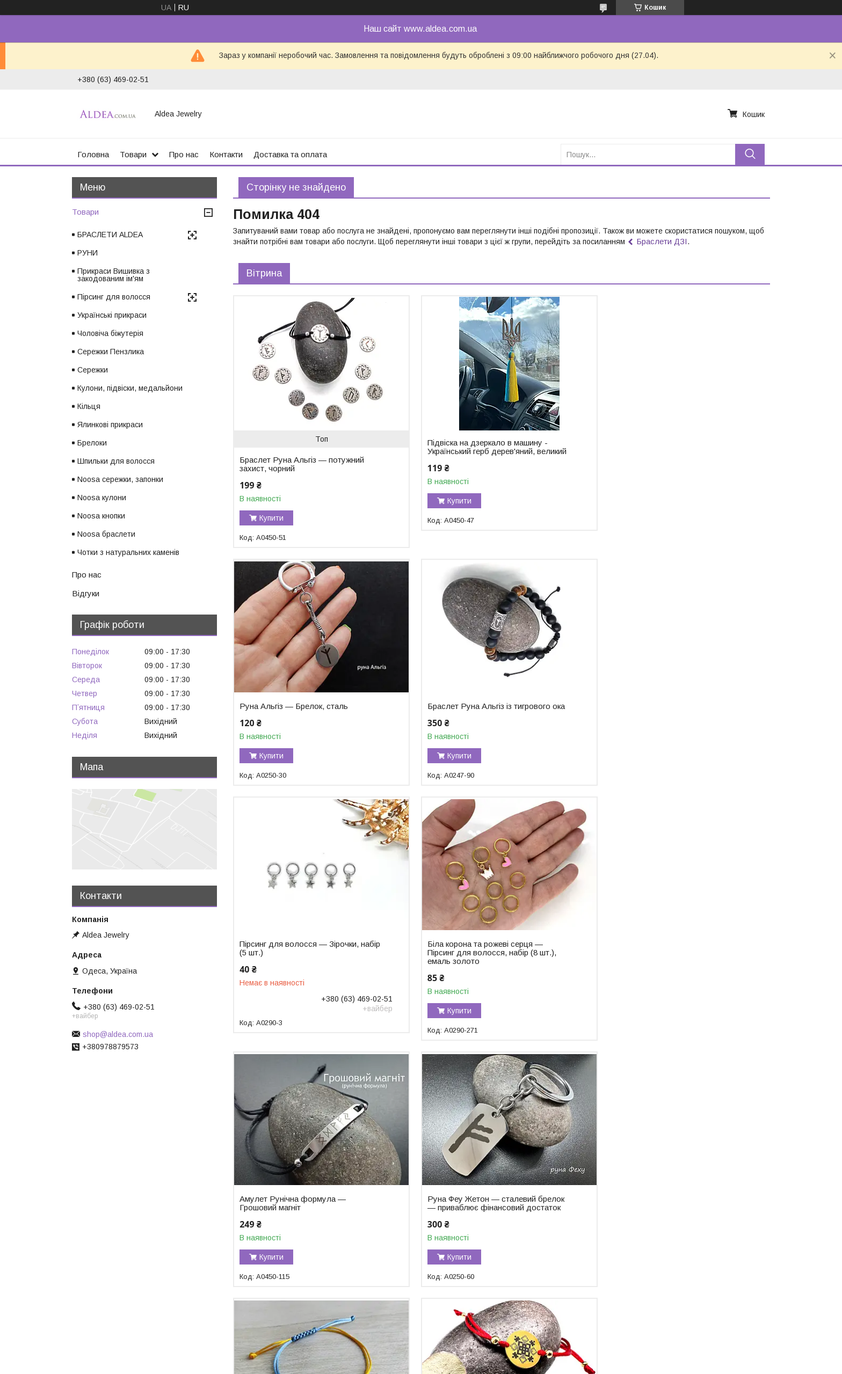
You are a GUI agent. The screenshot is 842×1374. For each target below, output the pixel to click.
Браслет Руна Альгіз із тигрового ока (300, 710)
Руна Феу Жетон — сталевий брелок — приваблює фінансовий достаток (490, 965)
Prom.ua (471, 1344)
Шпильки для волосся (116, 461)
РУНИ (87, 253)
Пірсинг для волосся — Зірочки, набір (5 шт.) (481, 710)
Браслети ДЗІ (661, 241)
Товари (133, 154)
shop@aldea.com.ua (118, 1034)
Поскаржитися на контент (400, 1364)
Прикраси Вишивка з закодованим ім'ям (113, 275)
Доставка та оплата (290, 154)
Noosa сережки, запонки (120, 479)
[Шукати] (750, 154)
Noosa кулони (101, 497)
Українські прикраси (112, 315)
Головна (93, 154)
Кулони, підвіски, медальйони (130, 388)
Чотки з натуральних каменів (128, 552)
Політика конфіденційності (485, 1364)
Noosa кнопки (101, 515)
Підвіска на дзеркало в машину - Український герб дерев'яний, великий (482, 451)
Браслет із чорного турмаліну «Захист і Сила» (660, 1211)
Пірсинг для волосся (113, 297)
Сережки (92, 370)
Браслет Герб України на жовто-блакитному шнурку (664, 965)
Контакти (226, 154)
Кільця (88, 406)
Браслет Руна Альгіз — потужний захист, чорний (301, 464)
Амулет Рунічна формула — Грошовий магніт (292, 965)
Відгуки (85, 593)
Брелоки (92, 442)
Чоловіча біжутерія (110, 333)
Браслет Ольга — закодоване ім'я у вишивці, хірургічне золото (306, 1211)
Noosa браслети (106, 534)
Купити (271, 518)
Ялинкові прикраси (110, 424)
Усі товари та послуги (723, 1310)
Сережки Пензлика (110, 351)
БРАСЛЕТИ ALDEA (110, 234)
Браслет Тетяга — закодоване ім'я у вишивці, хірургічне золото (489, 1211)
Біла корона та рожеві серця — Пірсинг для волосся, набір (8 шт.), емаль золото (669, 715)
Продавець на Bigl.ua (421, 1354)
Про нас (184, 154)
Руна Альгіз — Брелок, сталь (659, 442)
